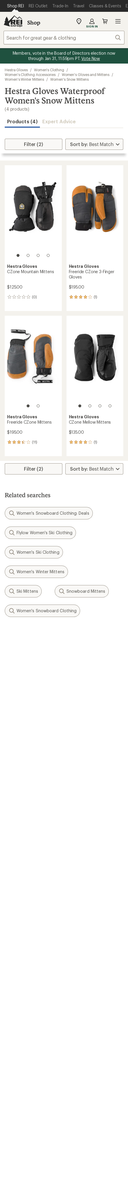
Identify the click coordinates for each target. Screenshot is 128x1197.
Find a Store (17, 1041)
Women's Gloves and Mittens (85, 74)
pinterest (71, 1078)
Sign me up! (64, 707)
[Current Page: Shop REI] (15, 6)
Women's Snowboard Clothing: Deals (48, 513)
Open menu (117, 21)
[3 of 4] (38, 255)
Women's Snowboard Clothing (42, 610)
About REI (78, 971)
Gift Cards (15, 892)
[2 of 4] (28, 255)
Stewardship (80, 1006)
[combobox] (64, 37)
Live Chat (15, 1050)
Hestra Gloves (16, 70)
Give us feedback (49, 637)
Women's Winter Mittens (24, 79)
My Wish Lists (19, 841)
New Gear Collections (28, 927)
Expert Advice (59, 121)
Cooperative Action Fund (94, 980)
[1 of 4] (18, 255)
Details (86, 666)
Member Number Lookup (33, 918)
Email (9, 678)
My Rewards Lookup (27, 832)
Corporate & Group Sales (32, 1006)
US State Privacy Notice (82, 1160)
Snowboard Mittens (81, 591)
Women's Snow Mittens (69, 79)
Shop (33, 22)
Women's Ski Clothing (33, 552)
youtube (85, 1078)
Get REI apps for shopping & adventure (64, 1095)
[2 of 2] (38, 405)
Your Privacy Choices (82, 1152)
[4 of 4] (48, 255)
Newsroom (78, 989)
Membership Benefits (28, 850)
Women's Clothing (49, 70)
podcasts (100, 1078)
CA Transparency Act (84, 1176)
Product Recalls (39, 1176)
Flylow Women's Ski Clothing (40, 532)
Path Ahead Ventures (89, 945)
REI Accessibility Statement (87, 1183)
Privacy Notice (36, 1160)
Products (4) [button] (22, 121)
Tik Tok (42, 1078)
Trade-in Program (23, 945)
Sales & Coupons (85, 883)
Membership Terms (32, 1183)
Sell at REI (15, 989)
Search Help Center (26, 1032)
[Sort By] (94, 144)
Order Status (80, 823)
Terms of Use (35, 1151)
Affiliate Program (23, 997)
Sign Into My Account (28, 823)
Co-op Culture (20, 980)
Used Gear (16, 936)
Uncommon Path (85, 936)
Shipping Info (82, 857)
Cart (104, 21)
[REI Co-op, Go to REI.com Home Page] (13, 21)
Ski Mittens (23, 591)
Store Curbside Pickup (91, 848)
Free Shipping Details (89, 892)
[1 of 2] (28, 405)
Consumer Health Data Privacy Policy (64, 1168)
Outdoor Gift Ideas (25, 883)
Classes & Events (85, 927)
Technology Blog (85, 997)
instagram (28, 1078)
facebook (56, 1078)
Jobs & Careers (21, 971)
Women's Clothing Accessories (30, 74)
